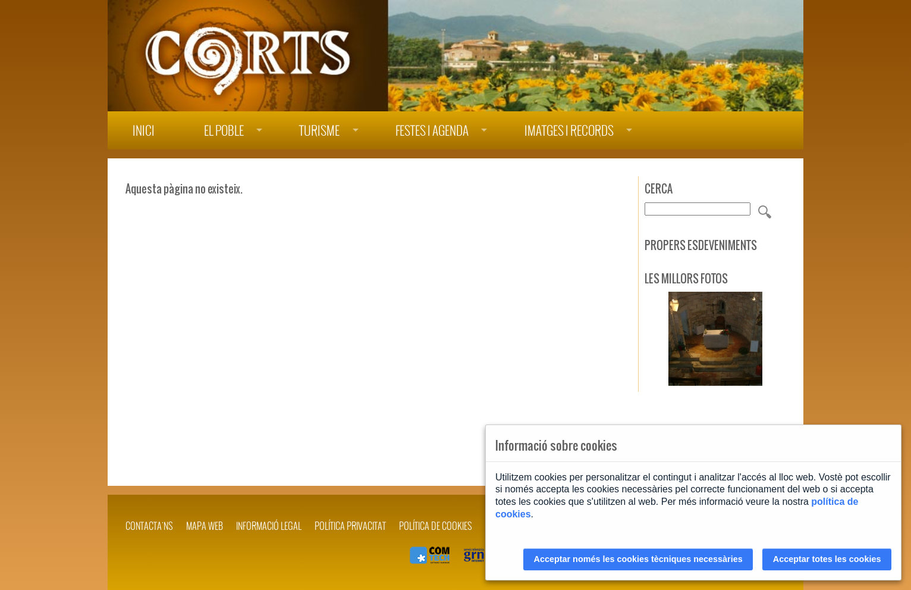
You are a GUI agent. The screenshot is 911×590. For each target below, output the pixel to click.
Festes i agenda (432, 130)
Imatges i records (569, 130)
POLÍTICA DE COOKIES (435, 525)
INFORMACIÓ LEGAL (268, 525)
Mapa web (204, 525)
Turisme (319, 130)
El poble (224, 130)
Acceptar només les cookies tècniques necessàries (638, 559)
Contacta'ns (149, 525)
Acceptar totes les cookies (827, 559)
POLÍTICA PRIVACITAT (350, 525)
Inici (144, 130)
